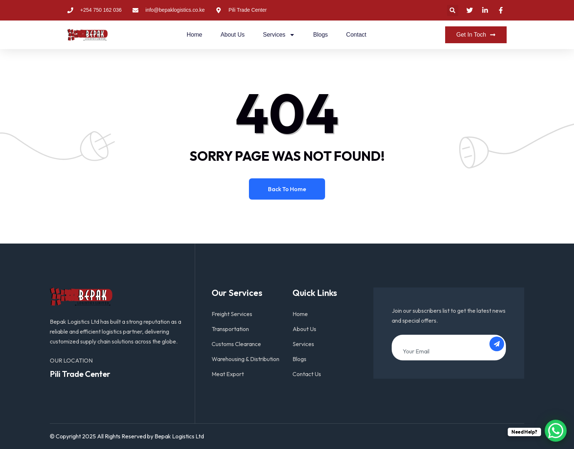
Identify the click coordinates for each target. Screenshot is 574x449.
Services (279, 34)
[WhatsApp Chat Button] (556, 431)
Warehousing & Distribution (245, 359)
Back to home (287, 189)
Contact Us (306, 374)
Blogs (320, 34)
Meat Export (228, 374)
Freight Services (232, 314)
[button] (452, 10)
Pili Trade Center (80, 374)
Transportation (230, 329)
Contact (356, 34)
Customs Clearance (236, 344)
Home (194, 34)
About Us (232, 34)
